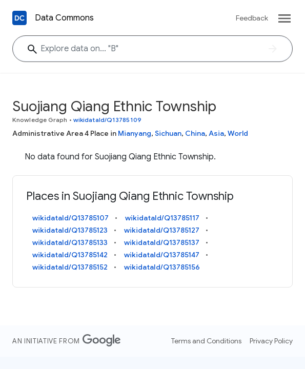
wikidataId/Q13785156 (162, 267)
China (195, 133)
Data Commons (64, 18)
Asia (216, 133)
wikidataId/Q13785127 (161, 230)
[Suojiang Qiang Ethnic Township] (152, 48)
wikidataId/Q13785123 (70, 230)
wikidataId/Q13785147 (161, 254)
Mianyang (134, 133)
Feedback (252, 18)
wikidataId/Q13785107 (70, 217)
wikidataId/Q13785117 (162, 217)
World (238, 133)
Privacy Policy (271, 340)
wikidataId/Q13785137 (161, 242)
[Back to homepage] (19, 18)
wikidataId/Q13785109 (107, 120)
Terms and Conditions (206, 340)
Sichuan (168, 133)
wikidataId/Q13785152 (70, 267)
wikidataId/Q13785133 (70, 242)
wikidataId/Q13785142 (70, 254)
